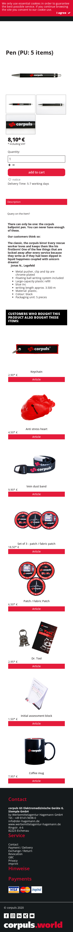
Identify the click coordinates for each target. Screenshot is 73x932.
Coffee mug (36, 773)
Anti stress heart (36, 429)
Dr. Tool (37, 658)
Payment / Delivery (20, 847)
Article (36, 379)
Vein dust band (36, 486)
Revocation (15, 854)
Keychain (36, 371)
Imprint (13, 864)
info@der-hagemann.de (24, 821)
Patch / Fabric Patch (37, 601)
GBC (11, 857)
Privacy (13, 860)
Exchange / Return (20, 851)
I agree (63, 13)
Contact (13, 844)
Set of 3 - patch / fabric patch (36, 543)
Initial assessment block (36, 715)
